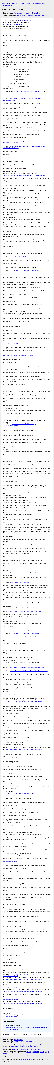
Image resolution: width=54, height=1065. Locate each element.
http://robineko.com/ (12, 1017)
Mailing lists (14, 3)
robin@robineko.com (24, 20)
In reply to (44, 15)
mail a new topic (35, 1049)
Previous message (33, 15)
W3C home (5, 3)
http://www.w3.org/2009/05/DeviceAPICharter (18, 356)
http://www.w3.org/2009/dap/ (19, 582)
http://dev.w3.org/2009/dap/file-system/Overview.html (29, 671)
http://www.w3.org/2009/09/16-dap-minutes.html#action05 (24, 979)
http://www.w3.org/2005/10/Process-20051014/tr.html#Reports (24, 175)
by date (28, 1052)
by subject (43, 1052)
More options (36, 13)
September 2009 (6, 5)
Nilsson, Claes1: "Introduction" (24, 1042)
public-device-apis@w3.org (35, 3)
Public (22, 3)
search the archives (30, 1056)
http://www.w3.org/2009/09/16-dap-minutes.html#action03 (22, 702)
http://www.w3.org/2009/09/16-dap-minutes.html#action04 (24, 749)
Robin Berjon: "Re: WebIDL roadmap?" (29, 1044)
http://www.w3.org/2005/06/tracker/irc (26, 92)
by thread (36, 1052)
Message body (18, 13)
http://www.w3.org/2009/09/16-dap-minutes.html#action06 (22, 1003)
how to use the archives (15, 1056)
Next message (21, 15)
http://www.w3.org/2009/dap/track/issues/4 (25, 270)
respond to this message (20, 1049)
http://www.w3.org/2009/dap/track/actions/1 (26, 257)
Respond (27, 13)
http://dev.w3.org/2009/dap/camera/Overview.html (27, 667)
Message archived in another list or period (24, 1046)
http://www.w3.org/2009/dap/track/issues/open (26, 611)
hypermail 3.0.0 (27, 1059)
